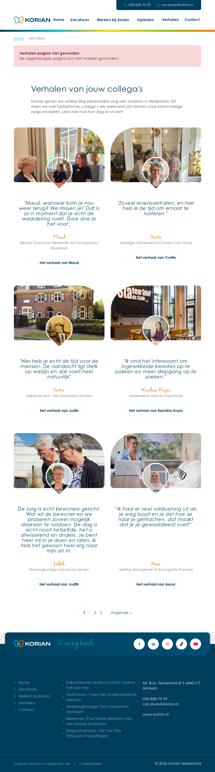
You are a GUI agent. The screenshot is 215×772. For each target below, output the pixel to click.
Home (58, 19)
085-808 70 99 (155, 699)
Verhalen (170, 19)
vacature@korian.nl (161, 704)
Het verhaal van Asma (155, 584)
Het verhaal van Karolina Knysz (156, 410)
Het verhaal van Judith (59, 584)
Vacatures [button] (79, 19)
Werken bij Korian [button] (113, 19)
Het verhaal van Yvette (156, 257)
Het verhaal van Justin (59, 410)
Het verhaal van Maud (59, 262)
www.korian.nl (156, 714)
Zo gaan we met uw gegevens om (42, 764)
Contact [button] (192, 19)
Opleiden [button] (145, 19)
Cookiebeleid (90, 764)
